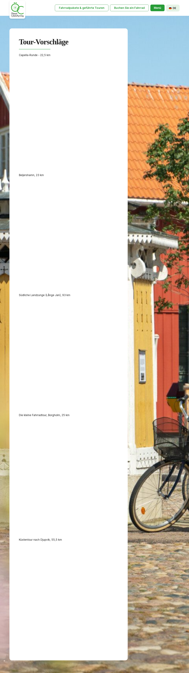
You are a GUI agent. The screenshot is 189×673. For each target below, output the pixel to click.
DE (172, 8)
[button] (157, 8)
